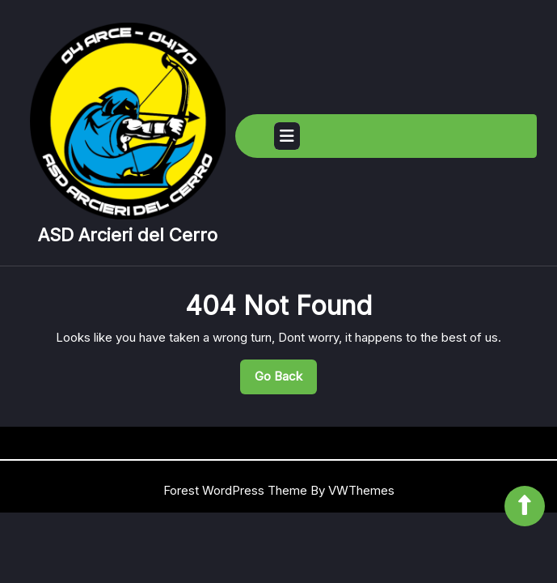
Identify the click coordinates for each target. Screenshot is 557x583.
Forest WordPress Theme (235, 490)
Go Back (286, 380)
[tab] (287, 136)
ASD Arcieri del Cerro (127, 234)
